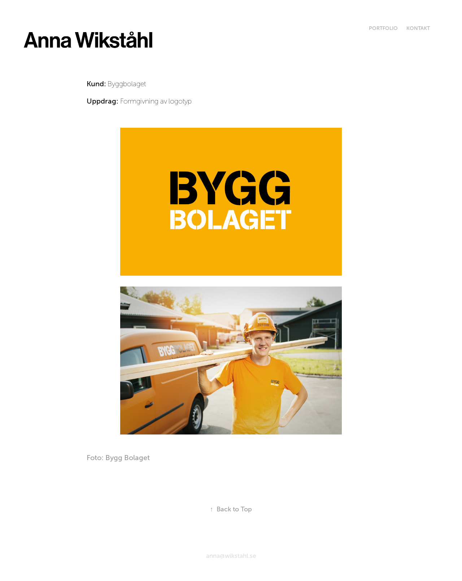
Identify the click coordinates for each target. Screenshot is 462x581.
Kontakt (418, 28)
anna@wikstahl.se (231, 555)
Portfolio (383, 28)
